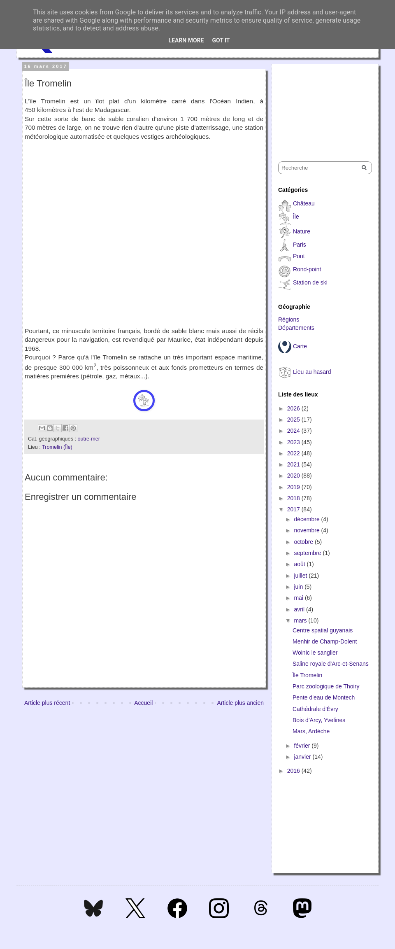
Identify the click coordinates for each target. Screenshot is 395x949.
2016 (294, 770)
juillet (301, 575)
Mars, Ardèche (311, 731)
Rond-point (307, 269)
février (302, 745)
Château (304, 203)
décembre (307, 519)
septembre (308, 553)
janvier (303, 756)
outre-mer (88, 439)
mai (299, 598)
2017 (294, 509)
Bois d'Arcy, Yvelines (319, 720)
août (300, 564)
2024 (294, 430)
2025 (294, 419)
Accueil (143, 703)
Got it (221, 40)
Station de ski (310, 282)
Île (296, 216)
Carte (300, 346)
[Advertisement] (319, 105)
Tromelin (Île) (57, 447)
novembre (307, 530)
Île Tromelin (307, 675)
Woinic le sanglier (315, 652)
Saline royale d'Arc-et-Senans (331, 663)
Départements (296, 327)
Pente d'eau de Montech (324, 697)
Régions (288, 319)
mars (301, 620)
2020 (294, 475)
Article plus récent (47, 703)
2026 (294, 408)
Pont (299, 256)
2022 (294, 453)
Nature (301, 231)
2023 (294, 442)
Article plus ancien (240, 703)
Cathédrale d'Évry (315, 709)
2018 (294, 498)
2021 (294, 464)
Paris (299, 244)
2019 (294, 487)
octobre (304, 542)
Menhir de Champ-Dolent (325, 641)
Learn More (186, 40)
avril (300, 609)
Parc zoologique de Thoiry (326, 686)
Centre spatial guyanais (323, 630)
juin (299, 586)
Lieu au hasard (312, 371)
